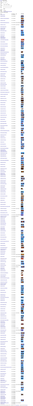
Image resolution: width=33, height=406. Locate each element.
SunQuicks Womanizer (3, 400)
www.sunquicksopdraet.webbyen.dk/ (7, 11)
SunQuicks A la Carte (2, 24)
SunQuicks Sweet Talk (3, 369)
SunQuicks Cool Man (2, 96)
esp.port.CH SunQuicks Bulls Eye (4, 67)
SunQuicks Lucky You (3, 217)
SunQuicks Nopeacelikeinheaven (4, 272)
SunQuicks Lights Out (3, 204)
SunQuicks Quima (2, 321)
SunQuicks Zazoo (2, 403)
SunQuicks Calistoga (2, 69)
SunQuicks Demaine (2, 104)
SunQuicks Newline (2, 263)
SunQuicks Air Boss (2, 20)
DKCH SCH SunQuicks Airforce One (4, 22)
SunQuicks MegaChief (3, 230)
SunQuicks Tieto (2, 378)
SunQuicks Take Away (3, 371)
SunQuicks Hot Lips (2, 164)
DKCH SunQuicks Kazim (3, 183)
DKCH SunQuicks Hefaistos (3, 158)
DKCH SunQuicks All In (3, 26)
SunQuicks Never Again (3, 261)
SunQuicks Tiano (2, 376)
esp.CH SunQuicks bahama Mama (4, 39)
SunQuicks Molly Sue (2, 245)
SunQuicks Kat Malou (3, 182)
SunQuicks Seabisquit (2, 331)
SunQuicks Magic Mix (3, 224)
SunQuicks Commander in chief (4, 94)
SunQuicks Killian (2, 187)
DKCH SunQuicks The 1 (3, 373)
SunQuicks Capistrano (3, 73)
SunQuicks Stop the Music (3, 353)
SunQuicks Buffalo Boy (3, 65)
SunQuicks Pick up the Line (3, 302)
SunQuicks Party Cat (2, 294)
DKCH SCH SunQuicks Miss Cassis (4, 241)
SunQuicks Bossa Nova (3, 59)
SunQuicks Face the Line (3, 134)
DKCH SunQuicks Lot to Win (3, 212)
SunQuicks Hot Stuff (2, 166)
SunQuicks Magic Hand (3, 223)
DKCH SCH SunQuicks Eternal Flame (4, 130)
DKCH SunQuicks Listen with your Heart (5, 206)
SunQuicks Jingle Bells (3, 171)
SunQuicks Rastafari (2, 322)
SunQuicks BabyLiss (2, 38)
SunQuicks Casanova (2, 78)
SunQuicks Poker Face (3, 306)
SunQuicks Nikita (2, 266)
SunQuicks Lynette (2, 218)
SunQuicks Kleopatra (2, 190)
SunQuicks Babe (2, 36)
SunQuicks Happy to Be (3, 154)
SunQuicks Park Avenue (3, 292)
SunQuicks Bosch (2, 58)
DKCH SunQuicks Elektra (3, 123)
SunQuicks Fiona (2, 136)
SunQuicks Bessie (2, 50)
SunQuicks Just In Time (3, 178)
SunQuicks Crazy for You (3, 98)
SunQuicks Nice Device (3, 265)
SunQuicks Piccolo (2, 300)
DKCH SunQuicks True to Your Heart (4, 384)
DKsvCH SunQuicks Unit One (3, 387)
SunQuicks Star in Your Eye (3, 351)
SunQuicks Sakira (2, 325)
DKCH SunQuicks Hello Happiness (4, 160)
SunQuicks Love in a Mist (3, 216)
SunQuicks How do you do (3, 168)
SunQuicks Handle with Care (3, 151)
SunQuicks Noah (2, 268)
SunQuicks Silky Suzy (3, 339)
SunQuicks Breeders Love (3, 63)
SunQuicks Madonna (2, 221)
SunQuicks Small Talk (3, 346)
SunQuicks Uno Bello (2, 389)
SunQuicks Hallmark (2, 149)
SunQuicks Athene (2, 32)
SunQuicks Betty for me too (3, 53)
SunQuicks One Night (2, 284)
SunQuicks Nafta (2, 256)
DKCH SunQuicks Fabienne (3, 132)
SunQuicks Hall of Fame (3, 150)
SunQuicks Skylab (2, 344)
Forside (1, 0)
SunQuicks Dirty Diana (3, 106)
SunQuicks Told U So (2, 382)
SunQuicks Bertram (2, 49)
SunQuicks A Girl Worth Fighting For (4, 18)
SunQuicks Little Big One (3, 208)
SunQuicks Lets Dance (3, 202)
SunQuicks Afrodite (2, 16)
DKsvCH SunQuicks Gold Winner (4, 148)
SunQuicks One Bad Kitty (3, 283)
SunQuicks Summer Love (3, 359)
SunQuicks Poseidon (2, 308)
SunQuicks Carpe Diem (3, 76)
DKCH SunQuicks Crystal (3, 100)
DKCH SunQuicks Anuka (3, 30)
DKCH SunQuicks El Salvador (4, 125)
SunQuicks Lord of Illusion (3, 210)
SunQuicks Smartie (2, 348)
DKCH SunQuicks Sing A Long (4, 341)
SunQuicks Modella (2, 243)
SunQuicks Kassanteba (3, 180)
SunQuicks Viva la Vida (3, 394)
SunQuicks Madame (2, 220)
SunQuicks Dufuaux (2, 119)
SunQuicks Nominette (3, 270)
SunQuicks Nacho (2, 254)
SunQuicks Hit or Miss (3, 162)
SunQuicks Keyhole (2, 185)
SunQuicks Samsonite (2, 326)
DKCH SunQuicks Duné (3, 121)
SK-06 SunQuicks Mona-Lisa (3, 247)
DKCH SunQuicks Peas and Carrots (4, 297)
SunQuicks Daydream (2, 102)
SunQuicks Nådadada (2, 276)
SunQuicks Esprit (2, 128)
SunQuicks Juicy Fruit (3, 176)
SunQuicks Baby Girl (2, 37)
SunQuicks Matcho (2, 228)
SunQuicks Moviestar (2, 251)
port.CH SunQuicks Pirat (3, 304)
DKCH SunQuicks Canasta (3, 71)
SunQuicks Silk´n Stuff (3, 337)
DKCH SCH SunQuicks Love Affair (4, 214)
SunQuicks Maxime (2, 229)
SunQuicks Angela (2, 29)
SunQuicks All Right (2, 28)
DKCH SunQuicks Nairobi (3, 258)
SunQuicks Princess (2, 314)
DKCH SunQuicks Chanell (3, 84)
